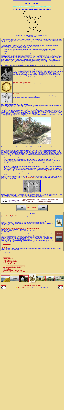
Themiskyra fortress (29, 177)
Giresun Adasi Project (32, 207)
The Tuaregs (16, 93)
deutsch (12, 253)
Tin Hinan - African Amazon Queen (22, 82)
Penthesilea (49, 170)
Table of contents (6, 244)
